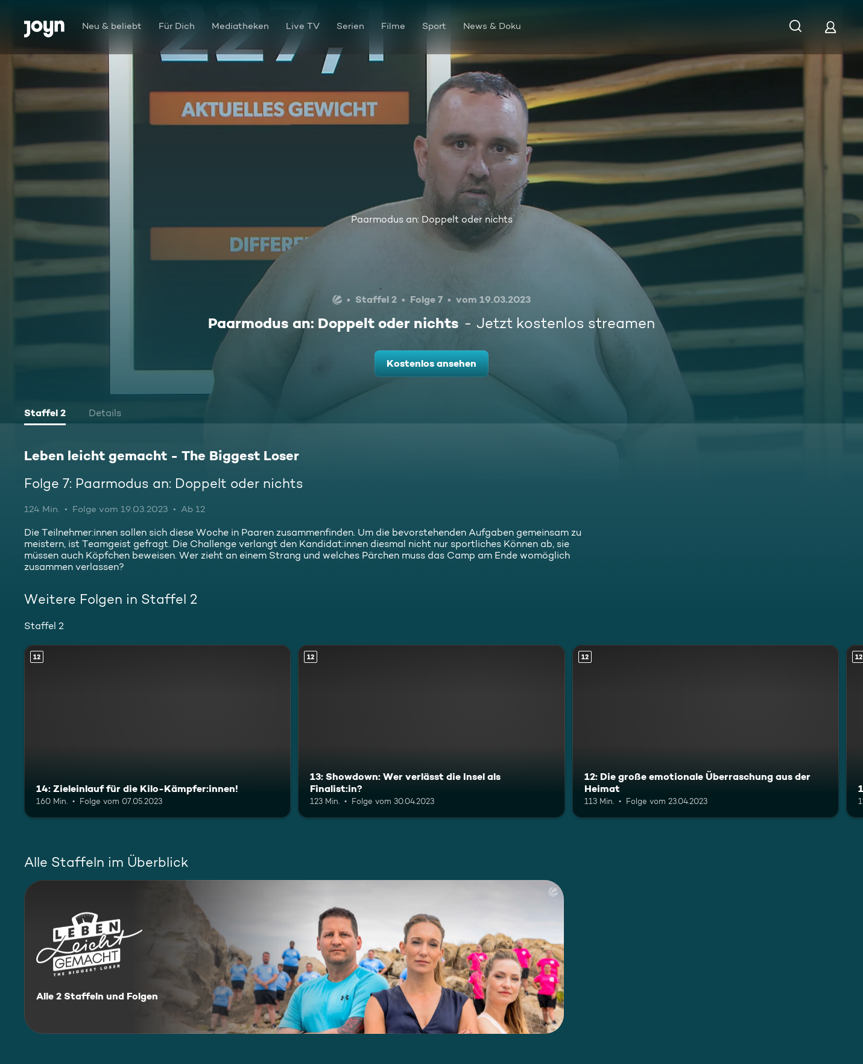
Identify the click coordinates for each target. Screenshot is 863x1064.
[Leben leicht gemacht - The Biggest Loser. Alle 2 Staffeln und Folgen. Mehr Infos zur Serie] (294, 957)
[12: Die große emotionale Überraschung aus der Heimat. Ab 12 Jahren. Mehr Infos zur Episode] (705, 732)
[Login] (830, 26)
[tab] (45, 414)
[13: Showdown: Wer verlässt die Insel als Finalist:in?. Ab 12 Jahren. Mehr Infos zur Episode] (431, 732)
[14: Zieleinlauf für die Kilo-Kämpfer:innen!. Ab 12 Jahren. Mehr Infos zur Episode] (157, 732)
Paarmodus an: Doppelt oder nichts (432, 219)
